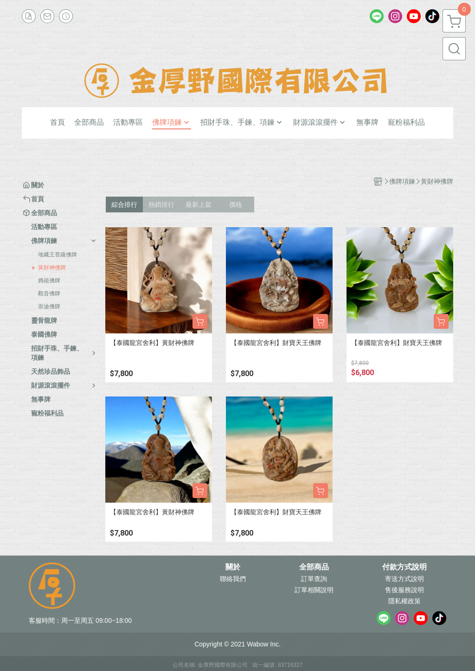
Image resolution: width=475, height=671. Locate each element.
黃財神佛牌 (52, 267)
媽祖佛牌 (49, 280)
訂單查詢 (314, 578)
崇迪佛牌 (49, 306)
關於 (232, 567)
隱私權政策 (404, 601)
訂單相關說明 (314, 590)
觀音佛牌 (49, 293)
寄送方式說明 (404, 578)
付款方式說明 (404, 567)
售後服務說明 (404, 590)
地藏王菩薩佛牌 (57, 254)
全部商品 (314, 567)
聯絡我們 (233, 578)
